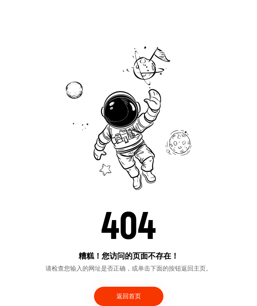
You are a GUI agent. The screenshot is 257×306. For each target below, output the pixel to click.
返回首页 (128, 296)
